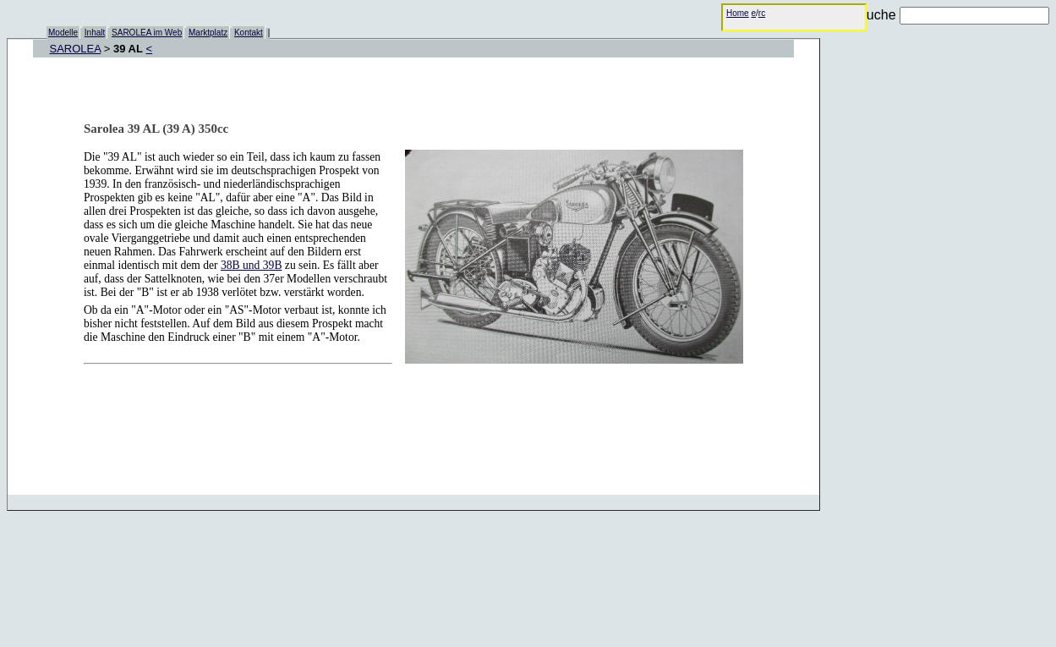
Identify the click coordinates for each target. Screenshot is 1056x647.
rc (761, 13)
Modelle (63, 32)
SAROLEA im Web (147, 32)
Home (737, 13)
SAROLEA (75, 48)
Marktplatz (208, 32)
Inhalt (95, 32)
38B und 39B (251, 265)
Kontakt (248, 32)
